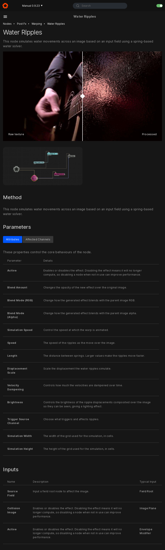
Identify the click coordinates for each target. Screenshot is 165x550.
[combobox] (100, 6)
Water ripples (56, 23)
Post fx (21, 23)
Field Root (146, 491)
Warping (37, 23)
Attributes (12, 239)
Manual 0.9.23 (32, 5)
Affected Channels (38, 239)
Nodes (7, 23)
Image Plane (148, 508)
